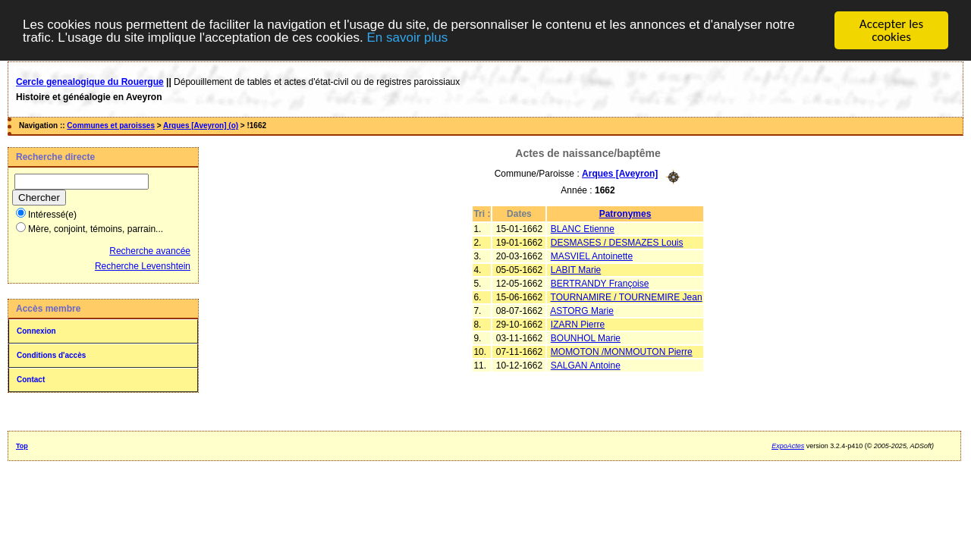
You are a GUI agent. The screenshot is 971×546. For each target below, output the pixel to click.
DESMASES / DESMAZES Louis (617, 242)
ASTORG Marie (582, 310)
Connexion (36, 331)
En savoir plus (407, 37)
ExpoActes (787, 446)
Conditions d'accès (51, 355)
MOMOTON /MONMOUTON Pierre (622, 351)
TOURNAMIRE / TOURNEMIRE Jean (626, 296)
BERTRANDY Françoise (600, 283)
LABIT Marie (576, 269)
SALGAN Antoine (586, 364)
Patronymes (625, 213)
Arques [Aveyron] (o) (200, 125)
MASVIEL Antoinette (592, 255)
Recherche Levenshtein (142, 266)
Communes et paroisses (111, 125)
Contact (31, 379)
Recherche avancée (149, 251)
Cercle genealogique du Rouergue (90, 82)
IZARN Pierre (578, 323)
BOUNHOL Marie (586, 337)
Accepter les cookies (891, 30)
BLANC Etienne (582, 228)
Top (22, 446)
